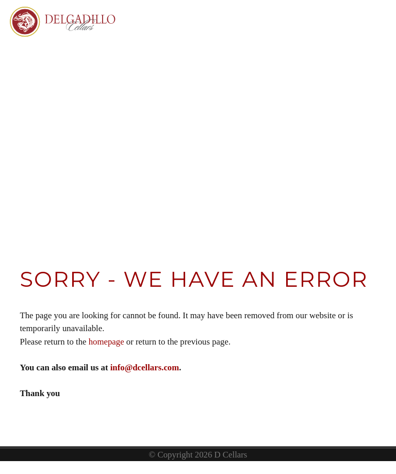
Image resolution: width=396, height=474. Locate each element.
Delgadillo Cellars (64, 44)
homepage (106, 342)
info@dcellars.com (144, 367)
